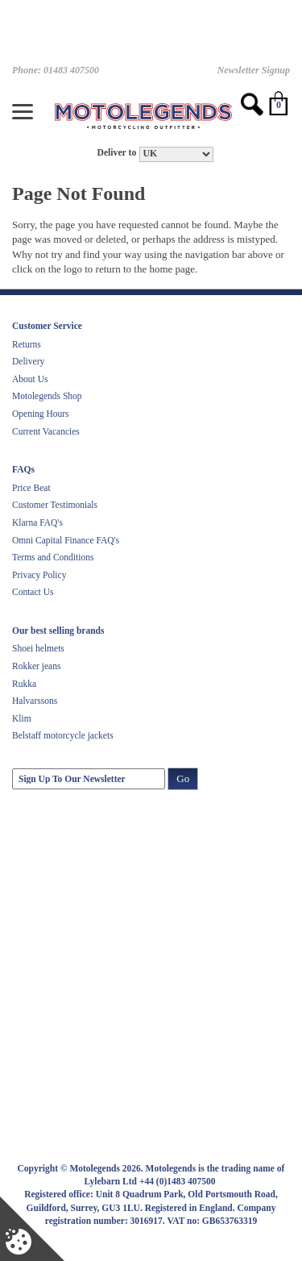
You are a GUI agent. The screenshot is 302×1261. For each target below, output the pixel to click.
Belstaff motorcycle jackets (63, 735)
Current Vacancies (46, 431)
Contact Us (32, 592)
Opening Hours (40, 413)
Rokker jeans (36, 666)
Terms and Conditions (52, 557)
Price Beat (31, 488)
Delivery (28, 361)
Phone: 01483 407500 (55, 70)
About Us (30, 379)
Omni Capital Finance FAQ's (65, 540)
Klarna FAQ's (37, 522)
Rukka (24, 684)
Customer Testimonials (54, 505)
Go (182, 778)
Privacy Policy (39, 575)
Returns (26, 344)
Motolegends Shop (47, 396)
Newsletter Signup (253, 70)
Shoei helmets (38, 648)
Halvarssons (34, 700)
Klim (21, 718)
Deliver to (116, 153)
